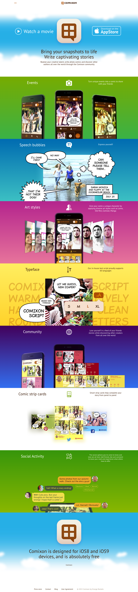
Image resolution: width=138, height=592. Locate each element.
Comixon (69, 565)
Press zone (38, 589)
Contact (48, 589)
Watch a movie (39, 31)
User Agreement (67, 589)
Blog (56, 589)
